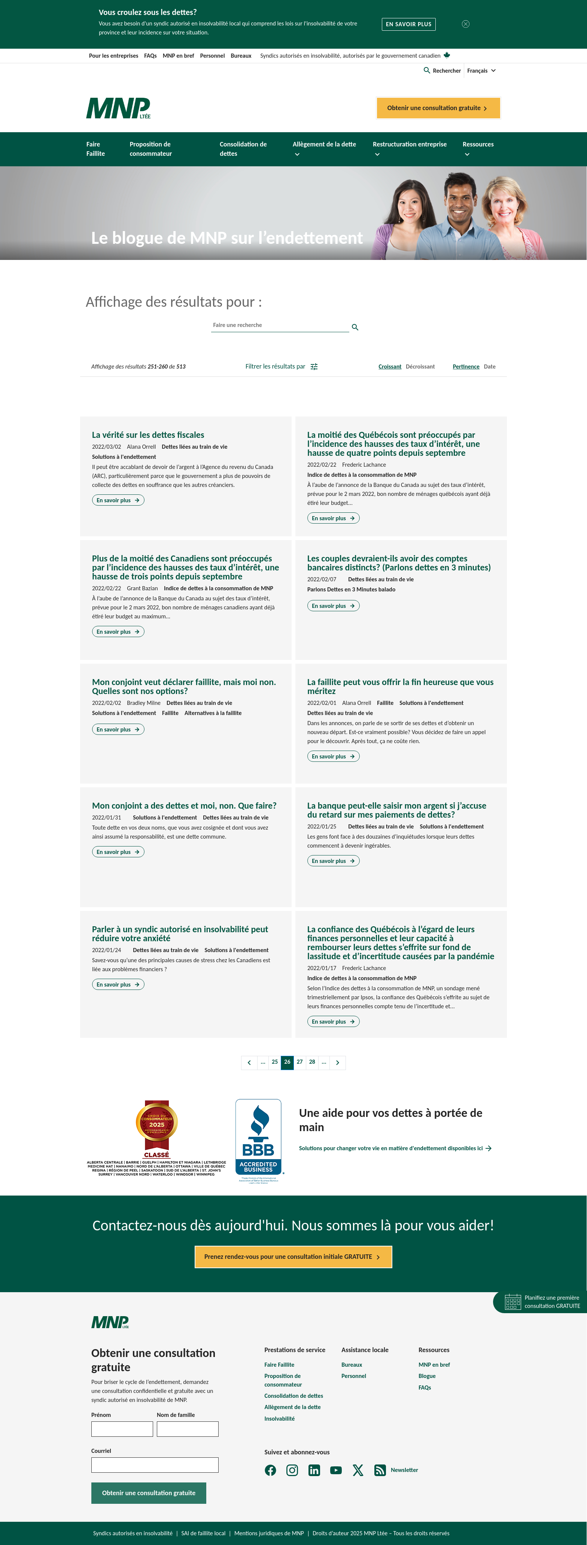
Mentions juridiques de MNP (269, 1533)
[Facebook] (270, 1470)
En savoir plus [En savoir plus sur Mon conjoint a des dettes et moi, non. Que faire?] (118, 851)
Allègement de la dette (293, 1407)
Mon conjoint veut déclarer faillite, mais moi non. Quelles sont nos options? (184, 686)
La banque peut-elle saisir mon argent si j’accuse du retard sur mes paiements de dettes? (396, 810)
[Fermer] (465, 24)
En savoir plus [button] (409, 24)
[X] (358, 1470)
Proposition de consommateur (283, 1380)
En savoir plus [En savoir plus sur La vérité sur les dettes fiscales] (118, 499)
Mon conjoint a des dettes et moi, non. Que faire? (184, 805)
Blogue (427, 1375)
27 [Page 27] (300, 1061)
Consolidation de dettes (294, 1395)
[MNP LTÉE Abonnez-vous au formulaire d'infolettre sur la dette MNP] (396, 1470)
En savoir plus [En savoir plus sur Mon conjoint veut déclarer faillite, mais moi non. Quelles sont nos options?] (118, 729)
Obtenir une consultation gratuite (438, 108)
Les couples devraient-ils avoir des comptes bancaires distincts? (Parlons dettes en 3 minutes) (399, 563)
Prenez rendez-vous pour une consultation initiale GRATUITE (293, 1257)
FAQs (150, 55)
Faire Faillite (280, 1364)
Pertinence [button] (466, 366)
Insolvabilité (280, 1418)
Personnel (212, 55)
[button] (442, 70)
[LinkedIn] (314, 1470)
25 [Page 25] (275, 1061)
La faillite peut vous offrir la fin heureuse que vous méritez (400, 686)
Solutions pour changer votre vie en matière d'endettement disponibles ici (396, 1148)
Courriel (101, 1450)
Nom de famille (176, 1414)
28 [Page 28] (312, 1061)
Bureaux (241, 55)
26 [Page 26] (287, 1061)
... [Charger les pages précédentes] (263, 1061)
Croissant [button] (389, 366)
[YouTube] (336, 1470)
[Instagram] (292, 1470)
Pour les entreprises (113, 55)
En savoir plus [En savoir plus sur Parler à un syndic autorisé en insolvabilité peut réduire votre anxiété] (118, 984)
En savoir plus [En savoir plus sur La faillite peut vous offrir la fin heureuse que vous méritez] (333, 756)
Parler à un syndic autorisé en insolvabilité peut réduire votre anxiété (180, 933)
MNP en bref (178, 55)
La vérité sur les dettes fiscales (148, 434)
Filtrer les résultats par (282, 366)
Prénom (101, 1414)
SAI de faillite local (204, 1533)
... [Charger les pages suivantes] (324, 1061)
